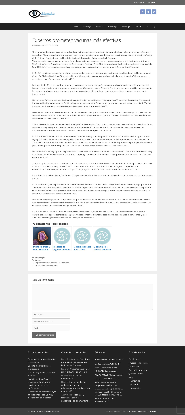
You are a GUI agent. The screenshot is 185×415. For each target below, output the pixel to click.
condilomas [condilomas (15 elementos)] (106, 364)
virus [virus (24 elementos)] (113, 398)
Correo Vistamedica (137, 370)
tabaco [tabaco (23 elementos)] (105, 394)
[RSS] (154, 11)
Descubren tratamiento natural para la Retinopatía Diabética (75, 362)
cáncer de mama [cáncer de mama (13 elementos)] (100, 368)
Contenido (135, 380)
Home (75, 27)
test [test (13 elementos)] (121, 395)
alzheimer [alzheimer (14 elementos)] (103, 359)
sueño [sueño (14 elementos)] (99, 395)
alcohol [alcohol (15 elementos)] (97, 359)
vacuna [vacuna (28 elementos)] (106, 397)
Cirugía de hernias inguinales (46, 265)
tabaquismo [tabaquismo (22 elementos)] (114, 394)
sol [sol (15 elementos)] (96, 395)
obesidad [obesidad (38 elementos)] (108, 385)
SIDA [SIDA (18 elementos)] (113, 392)
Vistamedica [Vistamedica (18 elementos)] (99, 401)
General (134, 384)
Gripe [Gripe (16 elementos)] (113, 375)
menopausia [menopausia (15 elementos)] (111, 382)
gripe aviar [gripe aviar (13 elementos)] (119, 375)
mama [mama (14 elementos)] (97, 382)
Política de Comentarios (147, 411)
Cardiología (87, 27)
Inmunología (40, 257)
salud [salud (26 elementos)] (117, 388)
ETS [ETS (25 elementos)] (109, 375)
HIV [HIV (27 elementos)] (106, 378)
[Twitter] (148, 11)
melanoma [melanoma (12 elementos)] (103, 382)
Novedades (135, 388)
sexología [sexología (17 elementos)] (98, 392)
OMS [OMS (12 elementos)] (116, 386)
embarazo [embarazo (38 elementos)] (101, 375)
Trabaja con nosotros (138, 362)
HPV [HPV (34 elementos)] (110, 378)
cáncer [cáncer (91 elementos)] (115, 363)
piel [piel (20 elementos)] (112, 389)
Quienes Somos (135, 373)
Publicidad (133, 366)
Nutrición (99, 27)
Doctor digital (139, 2)
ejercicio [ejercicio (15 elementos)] (113, 371)
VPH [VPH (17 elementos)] (106, 401)
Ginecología (113, 27)
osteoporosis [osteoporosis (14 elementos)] (99, 389)
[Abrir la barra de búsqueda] (153, 26)
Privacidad (131, 411)
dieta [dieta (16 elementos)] (108, 371)
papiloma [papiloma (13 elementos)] (108, 389)
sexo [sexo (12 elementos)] (122, 389)
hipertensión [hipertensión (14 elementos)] (99, 379)
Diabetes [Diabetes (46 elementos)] (100, 371)
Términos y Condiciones (115, 411)
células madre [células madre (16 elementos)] (111, 368)
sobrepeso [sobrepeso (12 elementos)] (118, 392)
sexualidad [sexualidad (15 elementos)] (106, 392)
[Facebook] (142, 11)
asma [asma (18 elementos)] (121, 359)
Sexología (126, 27)
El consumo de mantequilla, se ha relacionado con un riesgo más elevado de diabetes (42, 394)
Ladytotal (151, 2)
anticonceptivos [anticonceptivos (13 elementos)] (113, 359)
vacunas (38, 260)
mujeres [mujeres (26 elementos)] (99, 385)
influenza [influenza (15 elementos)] (116, 379)
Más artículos (142, 26)
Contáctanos (134, 359)
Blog (130, 377)
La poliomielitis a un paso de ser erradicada (52, 263)
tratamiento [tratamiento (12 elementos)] (98, 398)
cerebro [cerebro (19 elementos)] (98, 364)
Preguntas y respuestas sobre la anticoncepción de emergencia (75, 397)
